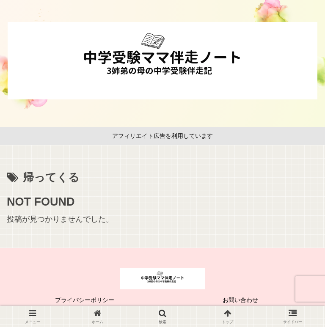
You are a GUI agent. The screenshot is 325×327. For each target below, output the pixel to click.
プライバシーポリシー (84, 300)
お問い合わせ (240, 300)
